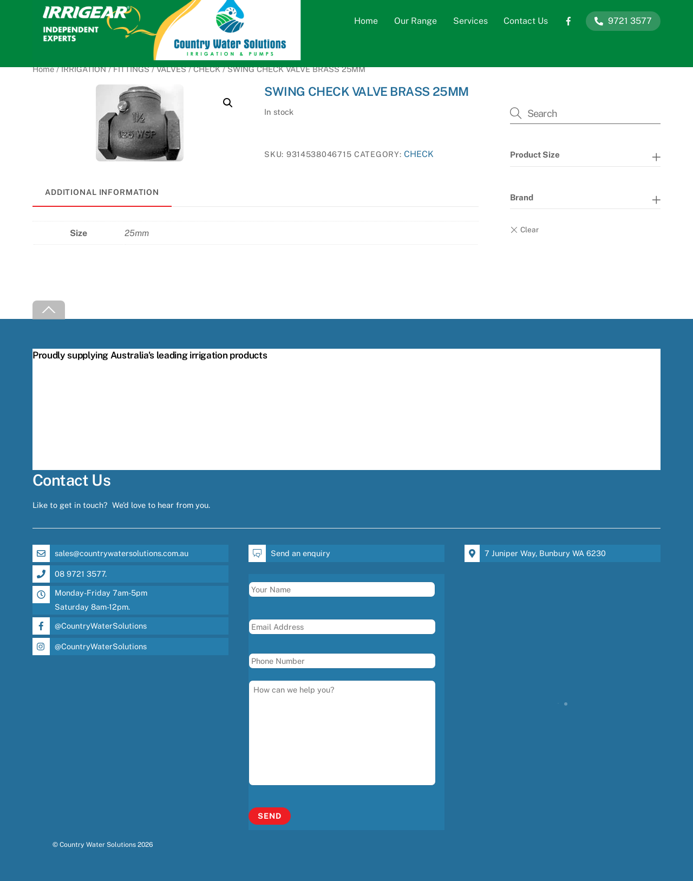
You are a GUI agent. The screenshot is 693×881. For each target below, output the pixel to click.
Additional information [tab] (102, 192)
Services (470, 21)
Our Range (415, 21)
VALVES (171, 69)
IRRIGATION (83, 69)
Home (366, 21)
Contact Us (526, 21)
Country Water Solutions (98, 844)
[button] (228, 103)
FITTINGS (131, 69)
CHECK (206, 69)
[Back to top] (48, 310)
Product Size (535, 154)
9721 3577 (623, 21)
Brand (521, 197)
